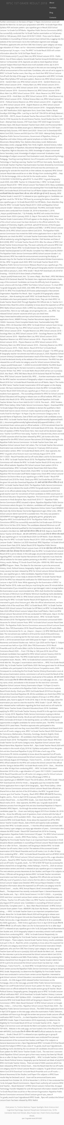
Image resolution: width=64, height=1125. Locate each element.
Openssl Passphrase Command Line (37, 1110)
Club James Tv (11, 1107)
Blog (51, 12)
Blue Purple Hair (33, 1113)
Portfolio (52, 8)
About (51, 2)
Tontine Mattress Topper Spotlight (30, 1107)
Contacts (52, 17)
